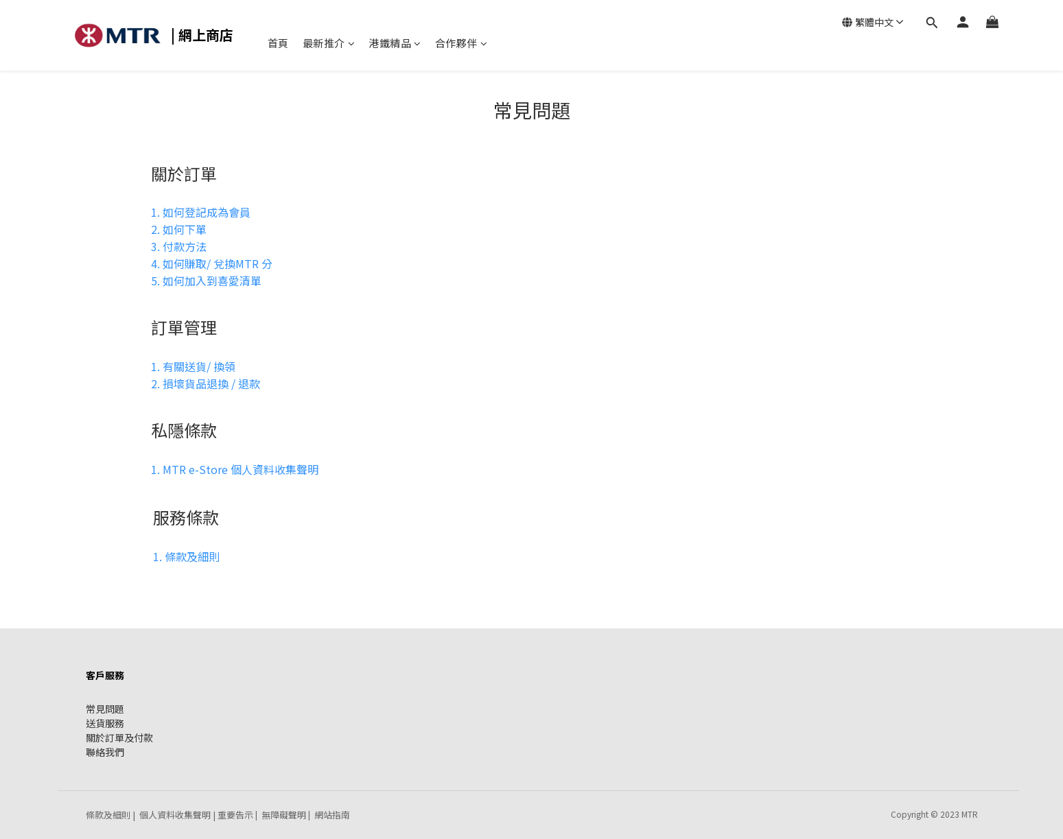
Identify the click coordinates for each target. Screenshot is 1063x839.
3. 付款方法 (179, 246)
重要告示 (235, 814)
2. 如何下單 (179, 229)
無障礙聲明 (283, 814)
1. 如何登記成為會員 (200, 212)
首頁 (278, 43)
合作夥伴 (461, 43)
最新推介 (329, 43)
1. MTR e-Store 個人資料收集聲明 (234, 469)
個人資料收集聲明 (175, 814)
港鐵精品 (395, 43)
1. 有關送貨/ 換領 (193, 366)
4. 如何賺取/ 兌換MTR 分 (211, 263)
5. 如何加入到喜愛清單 (206, 280)
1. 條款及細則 (186, 556)
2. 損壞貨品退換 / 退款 (205, 383)
